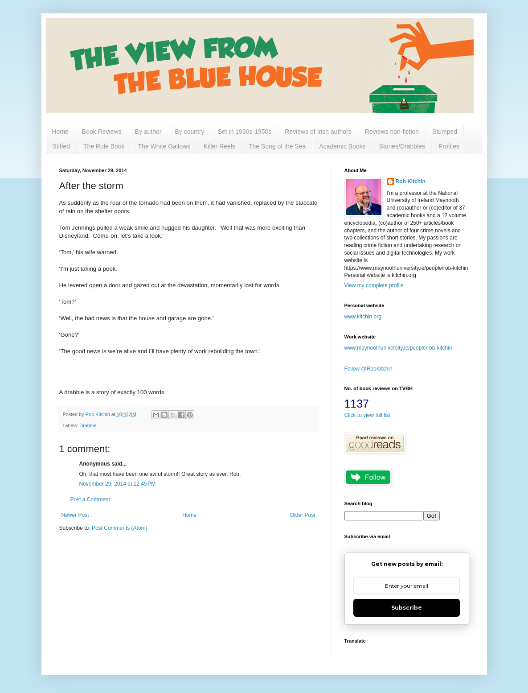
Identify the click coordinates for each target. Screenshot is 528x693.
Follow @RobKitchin (368, 369)
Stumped (444, 131)
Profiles (448, 146)
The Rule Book (104, 146)
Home (60, 131)
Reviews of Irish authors (318, 131)
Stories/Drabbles (402, 146)
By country (190, 131)
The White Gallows (164, 146)
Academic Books (342, 146)
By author (148, 131)
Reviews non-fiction (392, 131)
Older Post (302, 515)
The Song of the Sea (277, 146)
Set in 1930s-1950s (245, 131)
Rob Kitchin (411, 181)
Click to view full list (367, 415)
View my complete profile (374, 285)
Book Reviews (102, 131)
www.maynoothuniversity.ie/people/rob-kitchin (398, 348)
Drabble (87, 425)
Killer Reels (219, 146)
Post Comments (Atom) (119, 528)
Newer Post (75, 515)
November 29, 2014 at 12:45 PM (117, 484)
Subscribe (406, 607)
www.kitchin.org (362, 317)
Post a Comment (90, 499)
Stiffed (61, 146)
